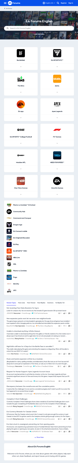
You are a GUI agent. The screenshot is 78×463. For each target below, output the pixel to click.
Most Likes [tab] (21, 303)
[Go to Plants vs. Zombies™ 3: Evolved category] (9, 205)
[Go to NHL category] (9, 264)
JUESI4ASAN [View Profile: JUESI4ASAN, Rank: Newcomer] (11, 381)
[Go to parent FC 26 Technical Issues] (39, 313)
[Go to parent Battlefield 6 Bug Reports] (42, 394)
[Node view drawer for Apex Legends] (57, 118)
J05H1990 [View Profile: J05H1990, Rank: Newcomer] (10, 313)
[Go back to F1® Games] (57, 137)
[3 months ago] (25, 313)
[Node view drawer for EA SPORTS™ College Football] (21, 143)
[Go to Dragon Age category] (9, 224)
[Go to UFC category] (9, 290)
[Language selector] (49, 3)
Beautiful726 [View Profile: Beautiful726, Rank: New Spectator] (11, 326)
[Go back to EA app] (21, 111)
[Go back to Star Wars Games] (20, 188)
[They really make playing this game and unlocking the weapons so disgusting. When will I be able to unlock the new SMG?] (39, 350)
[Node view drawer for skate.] (57, 92)
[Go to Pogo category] (9, 277)
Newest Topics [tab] (11, 303)
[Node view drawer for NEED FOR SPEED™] (57, 169)
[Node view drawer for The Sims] (21, 92)
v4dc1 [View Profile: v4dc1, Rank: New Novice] (9, 354)
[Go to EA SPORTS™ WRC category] (9, 251)
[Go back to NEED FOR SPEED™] (57, 163)
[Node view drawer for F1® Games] (57, 143)
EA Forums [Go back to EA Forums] (8, 8)
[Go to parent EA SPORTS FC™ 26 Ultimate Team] (41, 432)
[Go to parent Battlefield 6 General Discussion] (40, 354)
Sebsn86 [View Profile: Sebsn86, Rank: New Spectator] (9, 394)
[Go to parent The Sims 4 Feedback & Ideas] (42, 366)
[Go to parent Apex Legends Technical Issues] (44, 381)
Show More (39, 437)
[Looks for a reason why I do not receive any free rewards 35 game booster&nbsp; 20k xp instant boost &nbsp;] (39, 311)
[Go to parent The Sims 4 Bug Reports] (44, 326)
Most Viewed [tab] (31, 303)
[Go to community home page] (14, 3)
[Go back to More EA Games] (57, 188)
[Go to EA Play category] (9, 244)
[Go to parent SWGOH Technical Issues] (42, 406)
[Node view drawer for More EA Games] (57, 194)
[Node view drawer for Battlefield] (21, 67)
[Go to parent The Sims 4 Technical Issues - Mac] (47, 339)
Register (64, 3)
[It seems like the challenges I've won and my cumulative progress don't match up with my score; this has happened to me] (39, 390)
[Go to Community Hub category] (9, 211)
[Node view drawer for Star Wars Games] (21, 194)
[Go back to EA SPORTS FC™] (57, 60)
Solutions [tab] (50, 303)
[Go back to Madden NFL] (21, 163)
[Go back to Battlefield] (21, 60)
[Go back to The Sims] (21, 86)
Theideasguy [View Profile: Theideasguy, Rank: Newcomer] (11, 366)
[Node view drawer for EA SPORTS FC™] (57, 67)
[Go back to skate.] (57, 86)
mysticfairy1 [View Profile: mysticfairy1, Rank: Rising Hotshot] (11, 338)
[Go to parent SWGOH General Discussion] (44, 419)
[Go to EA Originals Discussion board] (9, 237)
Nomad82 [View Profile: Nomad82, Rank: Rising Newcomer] (10, 419)
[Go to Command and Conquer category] (9, 218)
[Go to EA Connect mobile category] (9, 231)
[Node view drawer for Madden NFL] (21, 169)
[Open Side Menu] (5, 3)
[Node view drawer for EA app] (21, 118)
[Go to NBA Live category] (9, 257)
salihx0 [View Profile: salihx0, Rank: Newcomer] (9, 431)
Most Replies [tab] (41, 303)
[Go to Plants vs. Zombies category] (9, 270)
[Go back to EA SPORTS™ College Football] (21, 137)
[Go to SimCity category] (9, 283)
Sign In (70, 3)
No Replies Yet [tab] (60, 303)
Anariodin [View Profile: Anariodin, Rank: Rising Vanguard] (10, 406)
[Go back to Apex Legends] (57, 111)
